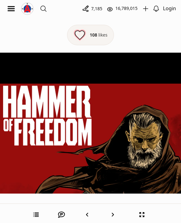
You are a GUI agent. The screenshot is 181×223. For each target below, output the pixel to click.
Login (169, 8)
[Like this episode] (90, 35)
